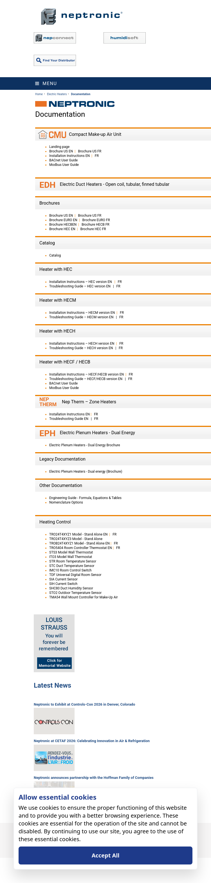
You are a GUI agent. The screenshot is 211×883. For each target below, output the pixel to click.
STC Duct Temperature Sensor (71, 566)
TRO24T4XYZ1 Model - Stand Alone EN (78, 534)
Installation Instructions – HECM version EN (82, 313)
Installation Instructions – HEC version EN (81, 282)
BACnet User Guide (63, 160)
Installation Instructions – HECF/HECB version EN (86, 374)
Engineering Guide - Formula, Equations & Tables (85, 498)
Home (39, 94)
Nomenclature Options (66, 502)
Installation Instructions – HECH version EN (81, 344)
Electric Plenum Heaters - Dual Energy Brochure (84, 445)
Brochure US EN (61, 151)
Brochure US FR (89, 151)
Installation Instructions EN (69, 156)
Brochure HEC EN (62, 229)
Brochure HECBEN (63, 225)
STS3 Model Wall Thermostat (71, 552)
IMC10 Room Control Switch (70, 570)
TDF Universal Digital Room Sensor (75, 575)
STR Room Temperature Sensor (72, 561)
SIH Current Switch (63, 584)
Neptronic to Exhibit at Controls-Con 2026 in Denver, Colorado (84, 704)
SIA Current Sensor (63, 579)
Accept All (106, 855)
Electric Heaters (57, 94)
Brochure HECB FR (95, 225)
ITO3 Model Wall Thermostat (70, 557)
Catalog (55, 255)
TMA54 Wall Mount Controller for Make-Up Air (83, 597)
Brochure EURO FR (96, 220)
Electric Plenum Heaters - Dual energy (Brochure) (85, 471)
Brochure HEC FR (93, 229)
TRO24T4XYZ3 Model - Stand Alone (75, 539)
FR (97, 156)
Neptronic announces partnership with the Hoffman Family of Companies (94, 778)
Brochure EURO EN (63, 220)
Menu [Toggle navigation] (46, 83)
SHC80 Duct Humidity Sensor (71, 588)
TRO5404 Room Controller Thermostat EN (80, 548)
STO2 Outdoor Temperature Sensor (75, 593)
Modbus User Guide (64, 165)
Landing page (59, 147)
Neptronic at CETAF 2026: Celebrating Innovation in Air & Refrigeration (92, 741)
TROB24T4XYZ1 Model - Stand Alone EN (79, 543)
